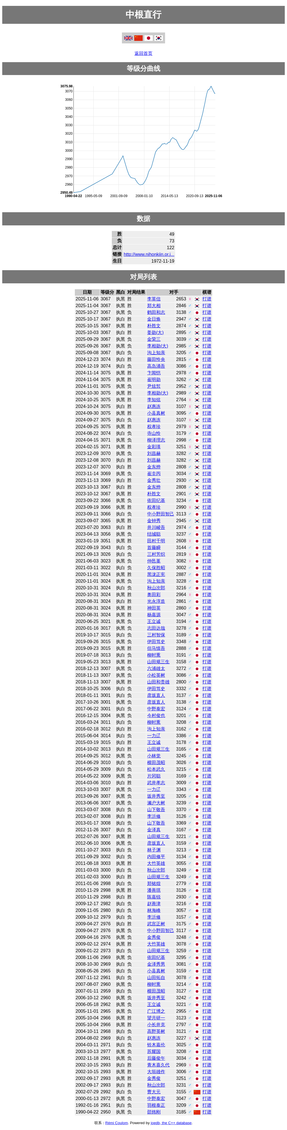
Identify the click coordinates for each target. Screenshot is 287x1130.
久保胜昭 (156, 567)
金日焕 (154, 319)
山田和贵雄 (158, 682)
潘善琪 (154, 890)
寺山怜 (154, 433)
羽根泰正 (156, 1105)
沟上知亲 (156, 352)
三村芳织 (156, 554)
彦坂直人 (156, 695)
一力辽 (154, 735)
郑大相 (154, 305)
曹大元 (154, 1091)
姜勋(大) (155, 332)
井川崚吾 (156, 527)
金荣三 (154, 339)
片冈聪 (154, 776)
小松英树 (156, 675)
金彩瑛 (154, 446)
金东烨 (154, 466)
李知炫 (154, 399)
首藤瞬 (154, 547)
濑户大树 (156, 802)
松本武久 (156, 769)
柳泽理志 (156, 440)
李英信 (154, 298)
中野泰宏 (156, 708)
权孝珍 (154, 426)
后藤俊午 (156, 1058)
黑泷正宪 (156, 574)
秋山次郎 (156, 587)
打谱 (206, 298)
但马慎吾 (156, 648)
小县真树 (156, 413)
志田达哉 (156, 628)
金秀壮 (154, 480)
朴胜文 (154, 325)
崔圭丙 (154, 473)
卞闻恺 (154, 372)
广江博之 (156, 1011)
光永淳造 (156, 601)
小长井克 (156, 1024)
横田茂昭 (156, 762)
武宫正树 (156, 923)
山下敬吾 (156, 809)
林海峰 (154, 910)
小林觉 (154, 755)
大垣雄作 (156, 1071)
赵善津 (154, 903)
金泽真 (154, 829)
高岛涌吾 (156, 366)
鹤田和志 (156, 312)
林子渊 (154, 850)
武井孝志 (156, 782)
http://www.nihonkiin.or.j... (149, 254)
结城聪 (154, 534)
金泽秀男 (156, 964)
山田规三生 (158, 661)
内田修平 (156, 856)
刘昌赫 (154, 453)
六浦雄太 (156, 668)
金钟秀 (154, 520)
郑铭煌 (154, 883)
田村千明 (156, 540)
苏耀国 (154, 1051)
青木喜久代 (158, 1065)
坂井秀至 (156, 796)
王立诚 (154, 621)
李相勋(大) (157, 346)
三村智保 (156, 634)
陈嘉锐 (154, 897)
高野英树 (156, 1031)
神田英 (154, 608)
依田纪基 (156, 500)
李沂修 (154, 816)
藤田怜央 (156, 359)
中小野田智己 (160, 514)
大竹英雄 (156, 863)
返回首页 (143, 53)
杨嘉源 (154, 614)
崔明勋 (154, 379)
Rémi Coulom (116, 1123)
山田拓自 (156, 977)
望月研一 (156, 1017)
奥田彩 (154, 594)
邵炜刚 (154, 1112)
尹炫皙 (154, 386)
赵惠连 (154, 406)
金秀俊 (154, 937)
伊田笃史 (156, 641)
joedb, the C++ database (171, 1123)
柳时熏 (154, 655)
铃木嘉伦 (156, 1044)
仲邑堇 (154, 561)
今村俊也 (156, 715)
